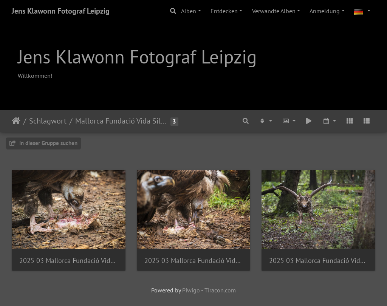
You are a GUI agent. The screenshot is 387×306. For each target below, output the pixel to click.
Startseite (16, 121)
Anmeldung (325, 11)
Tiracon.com (220, 290)
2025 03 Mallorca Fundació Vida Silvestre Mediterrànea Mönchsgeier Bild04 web (193, 260)
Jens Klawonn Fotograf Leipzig (61, 11)
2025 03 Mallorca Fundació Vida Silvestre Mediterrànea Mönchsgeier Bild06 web (68, 260)
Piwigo (191, 290)
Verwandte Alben (274, 11)
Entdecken (224, 11)
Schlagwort (48, 121)
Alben (188, 11)
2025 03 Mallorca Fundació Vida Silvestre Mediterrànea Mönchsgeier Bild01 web (318, 260)
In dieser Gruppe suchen (43, 143)
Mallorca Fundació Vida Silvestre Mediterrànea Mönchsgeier (122, 121)
